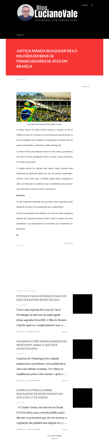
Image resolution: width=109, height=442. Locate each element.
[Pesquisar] (85, 5)
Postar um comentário (34, 331)
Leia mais (64, 331)
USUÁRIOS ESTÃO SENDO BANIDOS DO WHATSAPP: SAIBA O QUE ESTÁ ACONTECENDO (41, 345)
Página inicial (20, 35)
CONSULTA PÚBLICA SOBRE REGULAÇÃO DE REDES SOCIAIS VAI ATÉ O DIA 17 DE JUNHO (39, 393)
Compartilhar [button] (85, 86)
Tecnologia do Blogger (54, 435)
